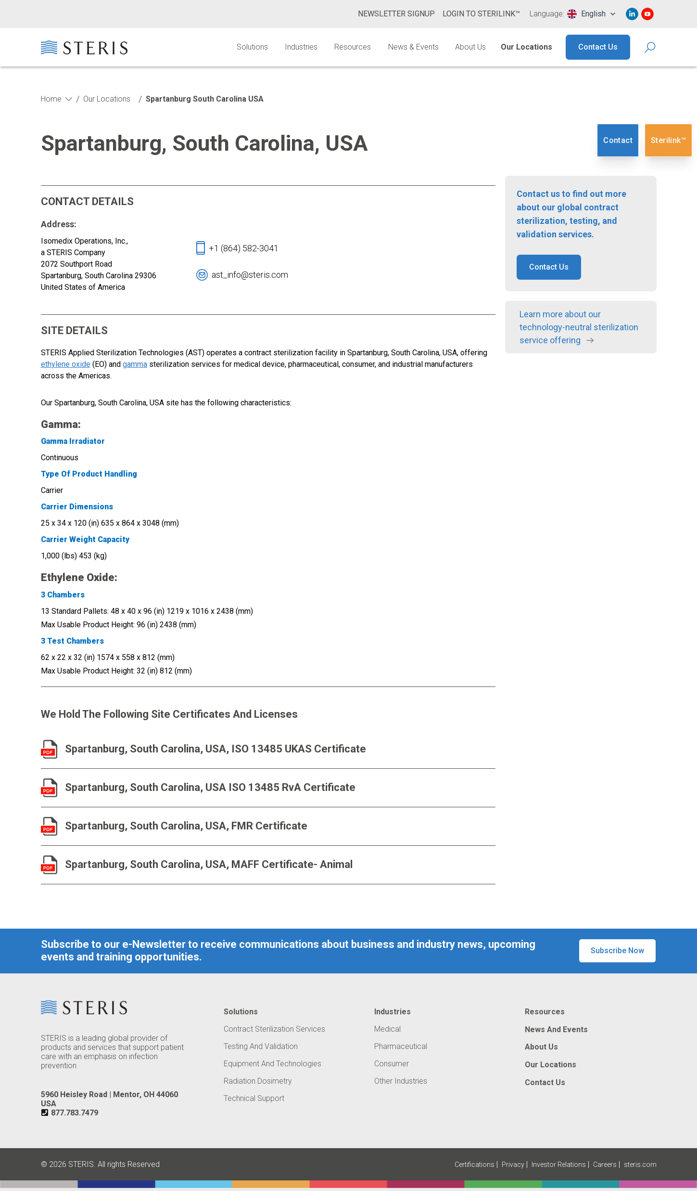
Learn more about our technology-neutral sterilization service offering (579, 327)
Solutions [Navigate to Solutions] (252, 47)
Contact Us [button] (549, 267)
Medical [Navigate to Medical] (387, 1029)
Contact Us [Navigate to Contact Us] (598, 47)
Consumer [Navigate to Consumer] (391, 1064)
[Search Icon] (651, 47)
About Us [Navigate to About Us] (470, 47)
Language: (547, 14)
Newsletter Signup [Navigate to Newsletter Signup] (396, 13)
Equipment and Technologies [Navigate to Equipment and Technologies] (272, 1064)
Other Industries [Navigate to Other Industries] (400, 1081)
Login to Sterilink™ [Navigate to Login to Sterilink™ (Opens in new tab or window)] (481, 13)
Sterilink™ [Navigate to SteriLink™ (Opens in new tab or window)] (668, 140)
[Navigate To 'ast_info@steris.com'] (250, 274)
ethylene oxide (65, 364)
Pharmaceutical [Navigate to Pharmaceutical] (400, 1046)
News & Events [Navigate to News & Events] (413, 47)
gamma (135, 364)
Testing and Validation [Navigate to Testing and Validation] (261, 1046)
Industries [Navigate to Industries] (301, 47)
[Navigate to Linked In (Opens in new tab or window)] (632, 14)
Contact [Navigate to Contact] (618, 140)
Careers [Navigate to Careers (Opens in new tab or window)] (605, 1164)
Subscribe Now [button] (617, 950)
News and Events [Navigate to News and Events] (556, 1030)
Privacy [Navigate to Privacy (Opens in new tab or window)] (513, 1164)
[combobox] (591, 14)
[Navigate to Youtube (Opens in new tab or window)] (647, 14)
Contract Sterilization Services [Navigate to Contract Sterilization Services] (274, 1029)
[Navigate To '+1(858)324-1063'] (244, 248)
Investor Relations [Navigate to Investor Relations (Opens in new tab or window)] (559, 1164)
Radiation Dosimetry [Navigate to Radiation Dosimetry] (258, 1081)
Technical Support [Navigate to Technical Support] (254, 1098)
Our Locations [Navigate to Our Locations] (526, 47)
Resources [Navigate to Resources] (352, 47)
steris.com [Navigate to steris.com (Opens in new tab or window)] (640, 1164)
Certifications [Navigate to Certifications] (474, 1164)
